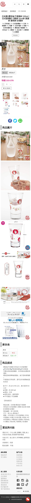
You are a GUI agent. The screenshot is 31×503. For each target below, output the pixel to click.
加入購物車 (6, 88)
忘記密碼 (4, 476)
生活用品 (19, 457)
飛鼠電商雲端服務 (16, 499)
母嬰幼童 (19, 461)
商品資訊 (15, 35)
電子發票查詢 (5, 489)
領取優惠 (26, 491)
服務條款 (4, 478)
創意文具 (19, 465)
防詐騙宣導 (4, 487)
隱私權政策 (4, 480)
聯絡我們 (4, 455)
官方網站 (4, 457)
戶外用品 (19, 463)
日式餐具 (19, 459)
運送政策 (4, 485)
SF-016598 (22, 11)
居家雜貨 (13, 11)
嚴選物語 (4, 11)
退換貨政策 (4, 483)
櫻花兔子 (12, 73)
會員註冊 (4, 474)
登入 (9, 474)
